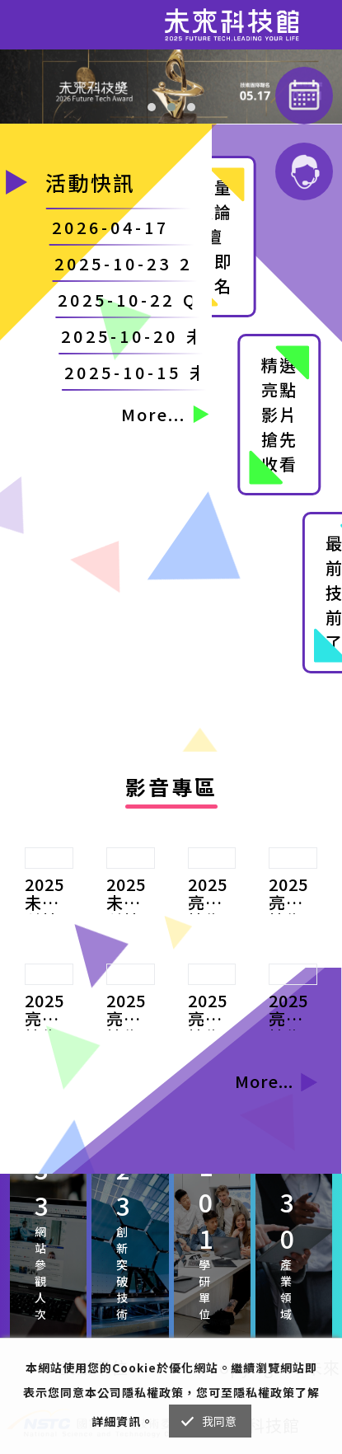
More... (164, 414)
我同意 (219, 1421)
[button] (152, 107)
